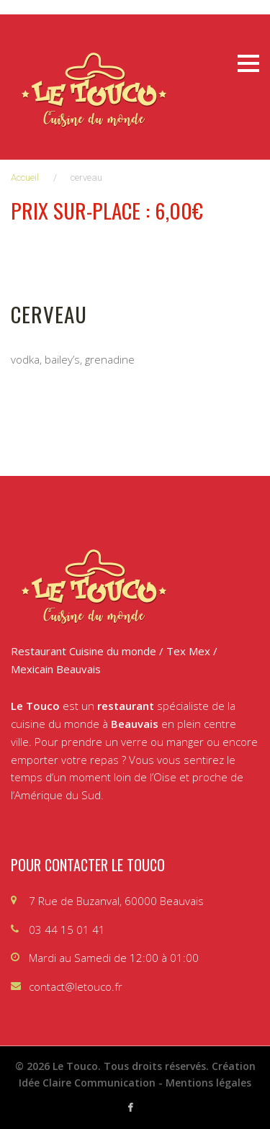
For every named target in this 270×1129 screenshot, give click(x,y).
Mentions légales (208, 1082)
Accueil (25, 177)
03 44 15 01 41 (67, 929)
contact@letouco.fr (75, 986)
